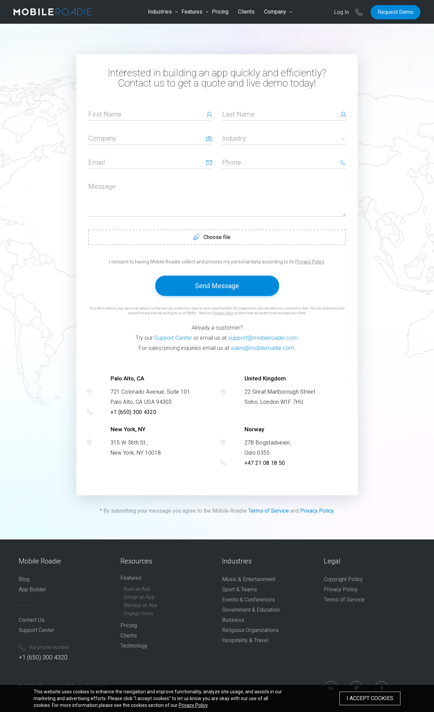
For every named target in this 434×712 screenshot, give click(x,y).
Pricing (220, 11)
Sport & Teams (239, 589)
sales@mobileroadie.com (262, 347)
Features (191, 11)
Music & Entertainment (248, 579)
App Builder (32, 589)
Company (275, 11)
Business (233, 620)
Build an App (137, 589)
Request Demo (395, 12)
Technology (133, 645)
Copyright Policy (343, 579)
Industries (160, 11)
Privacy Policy (309, 261)
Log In (341, 12)
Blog (24, 579)
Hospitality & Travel (245, 640)
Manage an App (141, 605)
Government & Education (251, 610)
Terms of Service (268, 511)
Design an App (139, 597)
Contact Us (31, 620)
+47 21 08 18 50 (264, 463)
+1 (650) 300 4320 (133, 412)
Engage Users (138, 613)
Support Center (173, 337)
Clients (246, 11)
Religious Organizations (250, 630)
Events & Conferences (248, 599)
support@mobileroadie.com (263, 337)
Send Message (217, 286)
